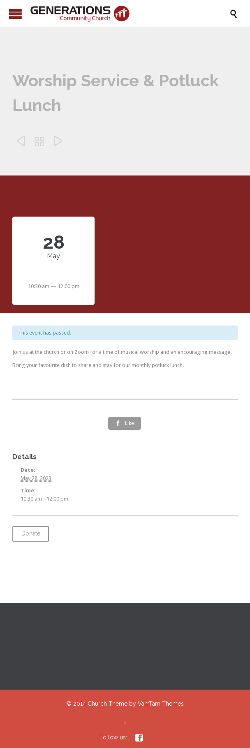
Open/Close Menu (15, 14)
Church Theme (107, 703)
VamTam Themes (161, 703)
